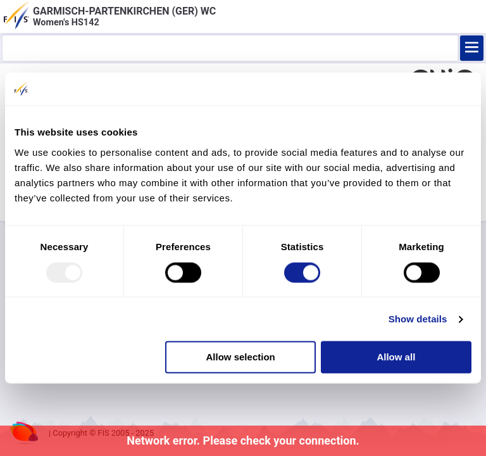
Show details (418, 319)
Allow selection (240, 357)
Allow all (396, 357)
